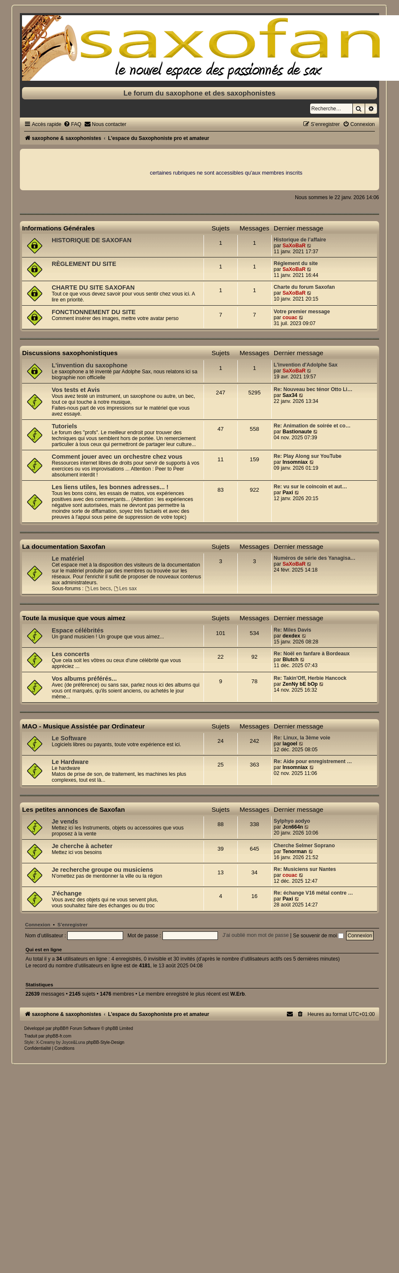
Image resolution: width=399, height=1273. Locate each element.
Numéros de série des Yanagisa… (314, 558)
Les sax (125, 588)
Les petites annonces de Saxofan (73, 809)
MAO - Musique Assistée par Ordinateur (83, 726)
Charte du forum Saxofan (304, 287)
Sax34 (290, 395)
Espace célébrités (78, 630)
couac (290, 317)
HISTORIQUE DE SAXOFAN (91, 240)
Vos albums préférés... (84, 678)
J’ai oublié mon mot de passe (256, 936)
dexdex (291, 636)
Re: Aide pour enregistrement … (313, 761)
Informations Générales (58, 228)
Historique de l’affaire (300, 240)
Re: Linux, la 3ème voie (302, 738)
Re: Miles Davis (292, 630)
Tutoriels (64, 426)
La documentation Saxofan (63, 546)
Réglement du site (296, 263)
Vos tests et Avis (76, 389)
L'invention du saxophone (89, 365)
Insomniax (295, 462)
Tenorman (295, 851)
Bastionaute (297, 432)
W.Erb (237, 994)
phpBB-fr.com (59, 1036)
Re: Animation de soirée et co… (312, 426)
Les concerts (71, 654)
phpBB (59, 1028)
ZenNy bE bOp (300, 684)
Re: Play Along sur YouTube (307, 456)
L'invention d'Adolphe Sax (306, 365)
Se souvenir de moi (318, 936)
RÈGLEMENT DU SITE (84, 263)
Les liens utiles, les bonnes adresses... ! (110, 487)
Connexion (37, 924)
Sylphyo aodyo (292, 821)
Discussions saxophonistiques (70, 352)
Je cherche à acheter (82, 846)
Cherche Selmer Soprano (304, 846)
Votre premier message (302, 312)
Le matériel (68, 558)
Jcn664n (293, 827)
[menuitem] (72, 124)
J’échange (67, 893)
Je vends (65, 821)
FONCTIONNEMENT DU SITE (93, 312)
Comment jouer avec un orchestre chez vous (117, 456)
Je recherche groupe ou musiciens (102, 869)
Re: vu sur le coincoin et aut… (310, 487)
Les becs (98, 588)
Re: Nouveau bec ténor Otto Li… (313, 389)
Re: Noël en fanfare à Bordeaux (311, 654)
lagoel (290, 744)
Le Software (69, 738)
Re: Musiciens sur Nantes (305, 869)
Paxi (288, 493)
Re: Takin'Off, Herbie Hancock (310, 678)
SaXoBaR (294, 246)
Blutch (291, 660)
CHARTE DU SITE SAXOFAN (93, 287)
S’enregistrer (73, 924)
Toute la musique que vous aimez (73, 617)
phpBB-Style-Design (105, 1042)
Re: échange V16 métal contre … (313, 893)
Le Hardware (70, 761)
